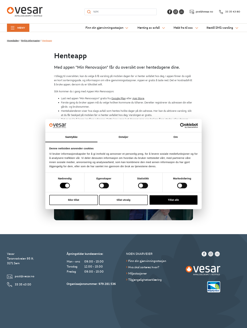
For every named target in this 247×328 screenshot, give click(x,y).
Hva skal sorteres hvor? (143, 267)
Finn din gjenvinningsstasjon (104, 28)
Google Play (118, 98)
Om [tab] (175, 137)
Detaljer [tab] (123, 137)
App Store (138, 98)
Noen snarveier (139, 254)
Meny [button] (21, 28)
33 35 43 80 (232, 11)
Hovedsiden (13, 40)
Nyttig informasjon (30, 40)
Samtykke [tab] (71, 137)
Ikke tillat (73, 200)
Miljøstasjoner (137, 273)
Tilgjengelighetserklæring (145, 280)
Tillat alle (173, 200)
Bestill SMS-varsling (220, 28)
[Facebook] (169, 11)
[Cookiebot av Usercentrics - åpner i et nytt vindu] (182, 125)
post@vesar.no (204, 11)
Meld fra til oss (183, 28)
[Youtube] (181, 11)
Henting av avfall (148, 28)
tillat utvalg (123, 200)
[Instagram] (175, 11)
